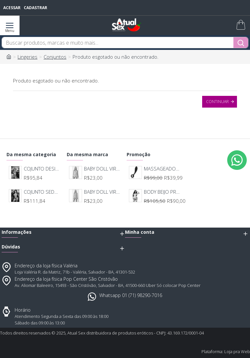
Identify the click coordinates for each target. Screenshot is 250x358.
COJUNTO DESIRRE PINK (42, 169)
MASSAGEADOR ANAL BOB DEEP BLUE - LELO (162, 169)
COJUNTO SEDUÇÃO (42, 192)
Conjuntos (55, 56)
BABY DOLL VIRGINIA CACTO (102, 169)
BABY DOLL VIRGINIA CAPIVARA (102, 192)
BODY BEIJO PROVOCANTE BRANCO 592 (162, 192)
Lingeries (27, 56)
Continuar (217, 101)
